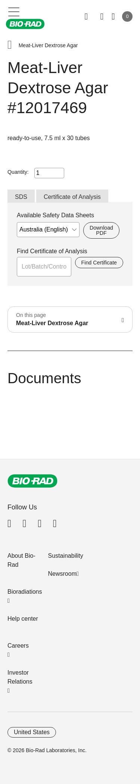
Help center (22, 618)
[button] (9, 45)
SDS (21, 197)
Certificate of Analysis (72, 197)
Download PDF (101, 230)
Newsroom (62, 573)
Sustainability (65, 556)
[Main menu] (14, 11)
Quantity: (18, 172)
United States (32, 732)
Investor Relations (19, 677)
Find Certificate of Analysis (52, 251)
